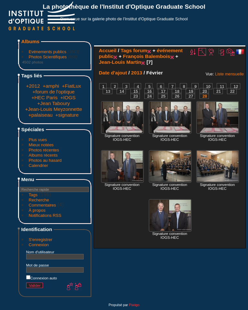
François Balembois (146, 56)
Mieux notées (41, 144)
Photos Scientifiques (48, 56)
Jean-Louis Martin (120, 62)
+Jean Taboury (53, 103)
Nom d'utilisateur (40, 252)
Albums (30, 41)
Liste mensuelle (229, 74)
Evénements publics (47, 51)
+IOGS (68, 97)
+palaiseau (40, 115)
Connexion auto (41, 278)
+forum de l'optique (54, 91)
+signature (66, 115)
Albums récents (43, 155)
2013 (136, 72)
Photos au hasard (45, 160)
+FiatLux (71, 86)
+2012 (33, 86)
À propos (37, 210)
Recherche (39, 200)
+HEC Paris (44, 97)
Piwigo (134, 305)
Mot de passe (37, 265)
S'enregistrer (40, 239)
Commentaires (42, 205)
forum (140, 50)
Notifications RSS (45, 215)
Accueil (108, 50)
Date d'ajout (113, 72)
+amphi (51, 86)
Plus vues (38, 139)
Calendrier (38, 165)
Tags (33, 194)
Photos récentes (44, 150)
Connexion (39, 244)
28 (204, 96)
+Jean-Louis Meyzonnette (53, 109)
